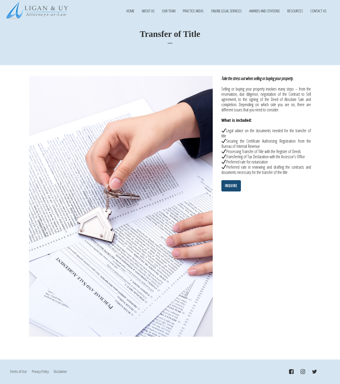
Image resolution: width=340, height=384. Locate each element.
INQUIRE (231, 185)
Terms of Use (19, 371)
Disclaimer (60, 371)
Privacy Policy (40, 371)
